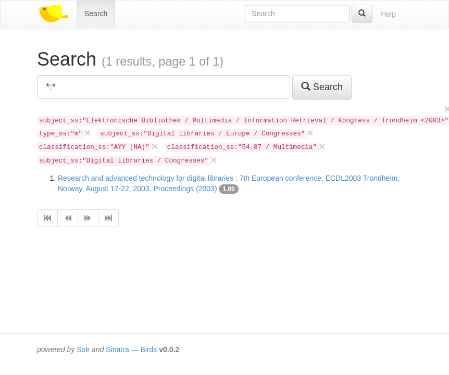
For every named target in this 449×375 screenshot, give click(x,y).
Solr (83, 349)
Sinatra (117, 349)
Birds (148, 349)
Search (95, 13)
